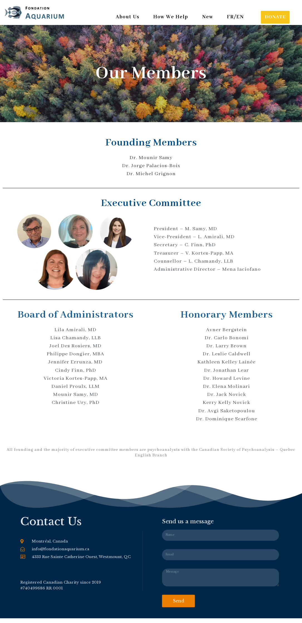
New (209, 17)
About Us (128, 17)
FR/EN (235, 17)
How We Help (171, 17)
